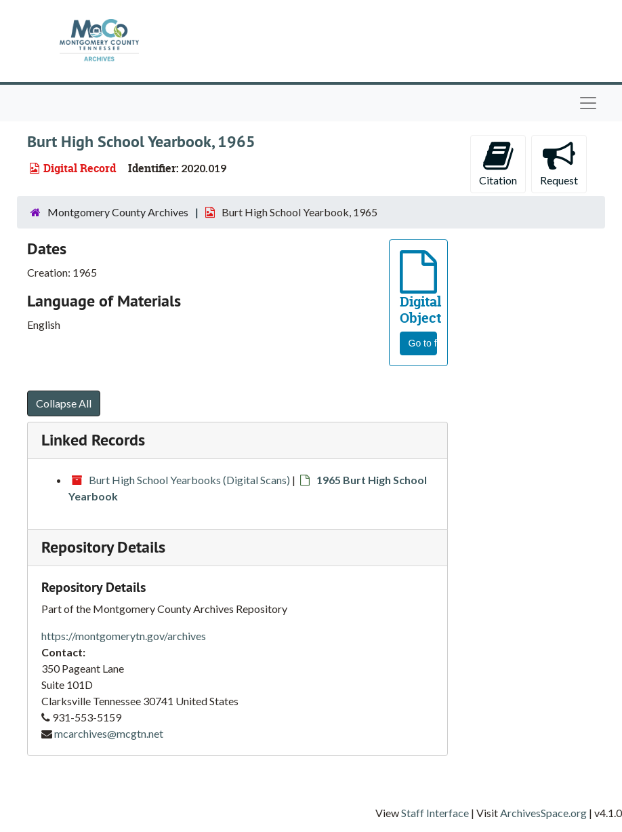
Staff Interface (435, 812)
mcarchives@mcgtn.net (108, 733)
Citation (498, 163)
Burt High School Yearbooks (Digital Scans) (189, 479)
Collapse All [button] (63, 403)
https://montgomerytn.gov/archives (123, 635)
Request (559, 163)
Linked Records (93, 439)
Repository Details (103, 546)
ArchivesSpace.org (543, 812)
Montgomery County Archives (117, 211)
